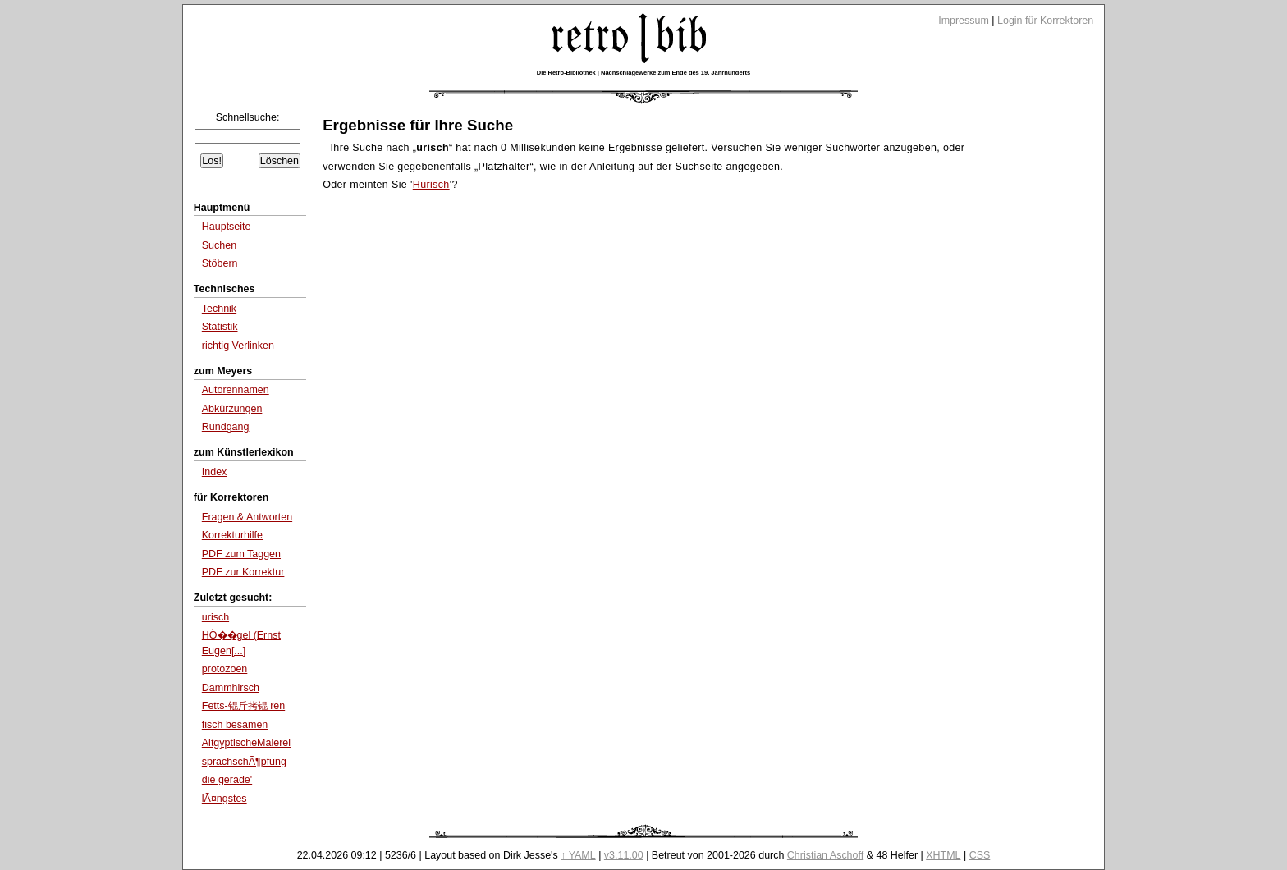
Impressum (963, 20)
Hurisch (431, 184)
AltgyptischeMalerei (246, 743)
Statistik (220, 326)
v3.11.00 (624, 855)
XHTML (943, 855)
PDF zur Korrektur (243, 572)
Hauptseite (226, 226)
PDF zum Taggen (241, 554)
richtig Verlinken (238, 345)
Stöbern (220, 263)
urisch (215, 617)
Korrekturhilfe (232, 535)
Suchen (219, 245)
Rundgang (226, 427)
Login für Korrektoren (1045, 20)
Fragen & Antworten (247, 517)
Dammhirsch (230, 688)
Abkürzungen (232, 408)
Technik (219, 308)
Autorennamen (235, 390)
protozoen (225, 669)
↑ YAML (578, 855)
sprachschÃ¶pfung (244, 761)
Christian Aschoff (825, 855)
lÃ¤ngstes (224, 798)
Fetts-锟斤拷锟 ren (243, 706)
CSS (980, 855)
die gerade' (227, 779)
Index (214, 472)
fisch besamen (235, 724)
